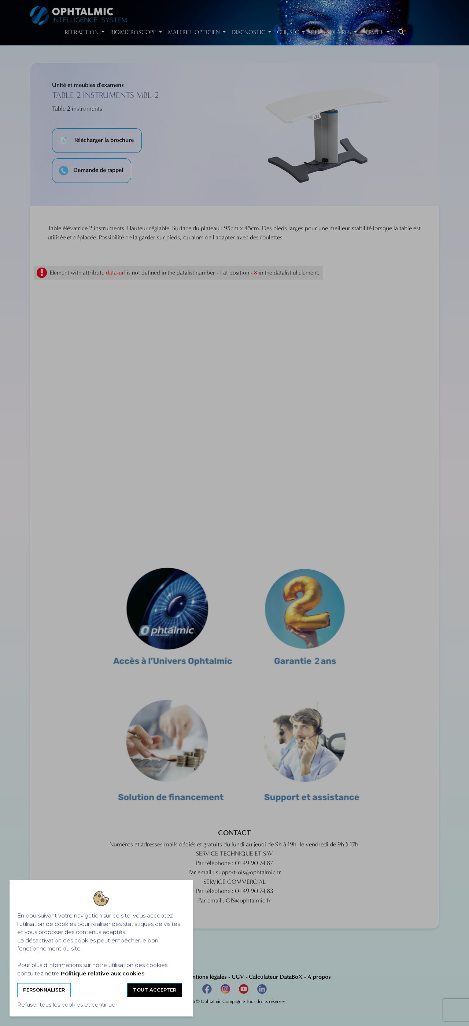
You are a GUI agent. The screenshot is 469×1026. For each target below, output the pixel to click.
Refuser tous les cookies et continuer (67, 1004)
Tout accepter (154, 990)
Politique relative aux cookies (102, 973)
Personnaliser (44, 990)
